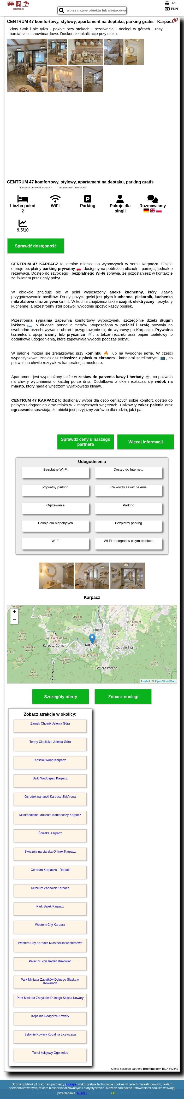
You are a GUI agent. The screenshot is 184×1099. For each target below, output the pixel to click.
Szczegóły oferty (60, 697)
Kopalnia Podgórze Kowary (50, 1016)
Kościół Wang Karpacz (50, 760)
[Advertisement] (92, 135)
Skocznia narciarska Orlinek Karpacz (50, 851)
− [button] (14, 620)
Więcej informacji (145, 442)
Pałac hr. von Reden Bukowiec (50, 961)
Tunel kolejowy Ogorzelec (50, 1053)
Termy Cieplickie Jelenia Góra (50, 742)
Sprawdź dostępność (36, 246)
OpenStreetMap (165, 681)
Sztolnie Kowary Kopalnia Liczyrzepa (50, 1034)
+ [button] (14, 612)
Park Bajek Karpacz (50, 906)
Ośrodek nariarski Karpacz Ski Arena (50, 797)
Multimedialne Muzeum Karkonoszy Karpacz (50, 815)
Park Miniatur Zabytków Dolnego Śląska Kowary (50, 998)
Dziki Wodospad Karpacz (50, 778)
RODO (82, 1093)
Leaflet (145, 681)
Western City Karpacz (50, 925)
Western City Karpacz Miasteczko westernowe (50, 943)
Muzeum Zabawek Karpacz (50, 888)
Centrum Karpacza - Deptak (50, 870)
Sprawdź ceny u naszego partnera (85, 442)
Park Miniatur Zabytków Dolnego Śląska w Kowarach (50, 981)
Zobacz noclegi (123, 697)
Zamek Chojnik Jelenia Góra (50, 723)
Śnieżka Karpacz (50, 833)
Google (71, 1084)
